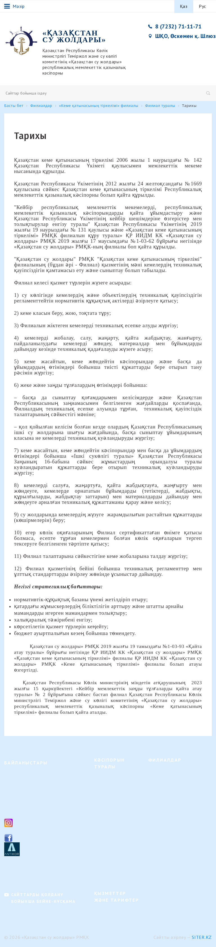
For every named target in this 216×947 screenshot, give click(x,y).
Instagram (26, 822)
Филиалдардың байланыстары (33, 872)
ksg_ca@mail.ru (31, 808)
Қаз (184, 6)
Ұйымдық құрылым (112, 789)
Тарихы (101, 798)
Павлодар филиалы (165, 806)
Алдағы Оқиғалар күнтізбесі (110, 836)
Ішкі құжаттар (107, 848)
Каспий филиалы (163, 824)
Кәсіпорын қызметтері (115, 913)
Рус (202, 6)
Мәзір (14, 6)
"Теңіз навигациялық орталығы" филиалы (178, 853)
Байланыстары (107, 825)
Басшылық (104, 807)
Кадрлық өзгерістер (112, 875)
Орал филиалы (161, 815)
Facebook (25, 837)
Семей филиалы (163, 797)
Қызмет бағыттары (111, 780)
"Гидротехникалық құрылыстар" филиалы (178, 785)
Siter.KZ (202, 936)
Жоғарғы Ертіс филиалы (171, 773)
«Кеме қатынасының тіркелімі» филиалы (177, 868)
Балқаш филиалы (164, 842)
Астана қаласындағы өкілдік (175, 880)
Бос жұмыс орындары (114, 816)
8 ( (16, 795)
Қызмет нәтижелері (112, 857)
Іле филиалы (160, 833)
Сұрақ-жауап (106, 866)
